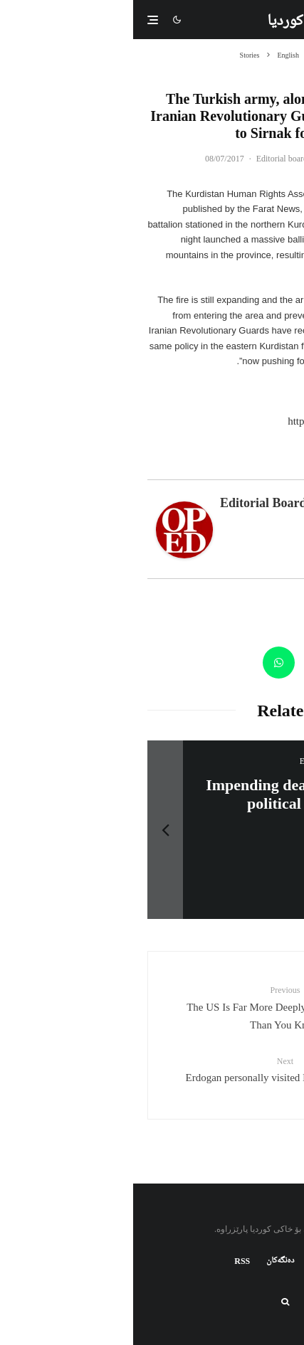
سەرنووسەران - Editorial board (177, 159)
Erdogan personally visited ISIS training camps (152, 1069)
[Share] (274, 663)
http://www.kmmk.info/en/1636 (222, 421)
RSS (109, 1261)
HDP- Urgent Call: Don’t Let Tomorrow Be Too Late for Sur (172, 794)
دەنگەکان (147, 1261)
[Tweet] (231, 663)
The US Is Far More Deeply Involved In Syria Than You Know (152, 1007)
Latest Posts (216, 470)
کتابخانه (189, 1261)
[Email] (188, 663)
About (270, 470)
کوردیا (151, 22)
